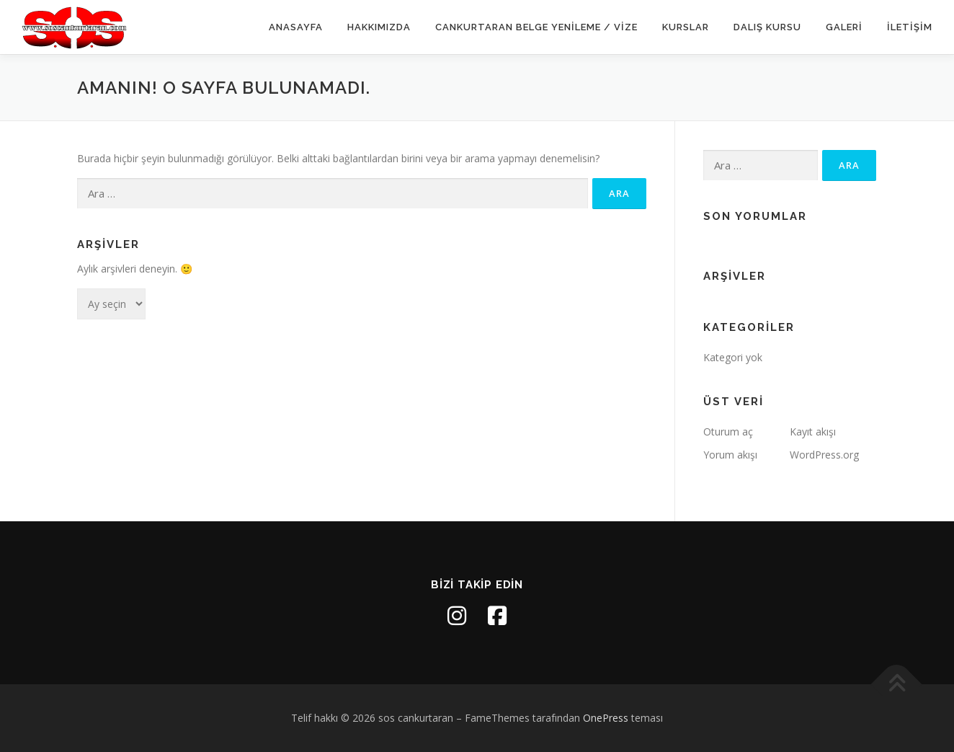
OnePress (605, 718)
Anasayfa (296, 27)
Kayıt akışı (813, 431)
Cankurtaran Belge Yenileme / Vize (536, 27)
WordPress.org (824, 454)
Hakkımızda (379, 27)
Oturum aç (728, 431)
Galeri (844, 27)
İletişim (909, 27)
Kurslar (685, 27)
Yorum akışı (730, 454)
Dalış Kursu (767, 27)
